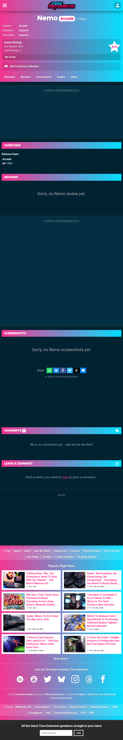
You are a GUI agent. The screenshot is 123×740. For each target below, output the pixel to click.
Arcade (23, 25)
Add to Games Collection (21, 66)
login (65, 477)
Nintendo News (100, 707)
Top (6, 551)
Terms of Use (112, 551)
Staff (27, 551)
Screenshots (44, 77)
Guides (61, 77)
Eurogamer (35, 712)
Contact (75, 551)
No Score (10, 57)
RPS (91, 712)
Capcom (24, 30)
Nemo (56, 18)
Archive (47, 556)
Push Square (42, 707)
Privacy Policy (92, 551)
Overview (9, 77)
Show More (61, 658)
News (74, 77)
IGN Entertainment (54, 694)
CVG (83, 712)
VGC (48, 712)
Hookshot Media (24, 694)
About (17, 551)
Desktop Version (87, 556)
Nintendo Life (23, 707)
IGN (114, 707)
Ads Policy (33, 556)
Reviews (26, 77)
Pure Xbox (60, 707)
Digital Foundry (78, 707)
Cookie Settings (64, 556)
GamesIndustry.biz (66, 712)
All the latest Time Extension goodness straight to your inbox (61, 726)
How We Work (42, 551)
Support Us (60, 551)
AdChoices (93, 694)
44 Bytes (81, 694)
